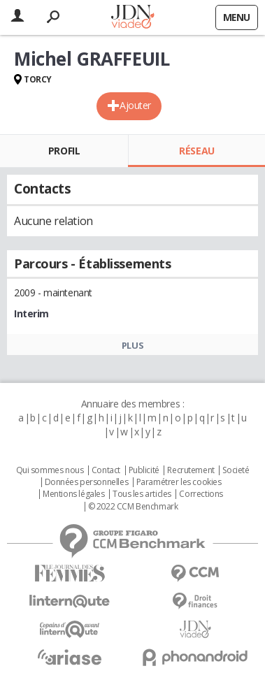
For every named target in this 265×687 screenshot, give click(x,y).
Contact (106, 470)
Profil (64, 150)
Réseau (196, 150)
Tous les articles (142, 494)
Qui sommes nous (50, 470)
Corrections (200, 494)
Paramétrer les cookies (179, 482)
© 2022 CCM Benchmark (133, 507)
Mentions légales (73, 494)
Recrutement (190, 470)
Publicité (144, 470)
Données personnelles (87, 482)
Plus (132, 345)
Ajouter (135, 105)
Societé (235, 470)
